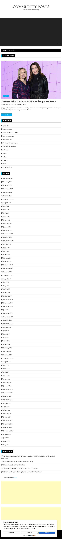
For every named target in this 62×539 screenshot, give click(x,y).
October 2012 (7, 355)
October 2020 (7, 237)
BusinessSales (7, 129)
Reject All (29, 532)
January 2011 (7, 417)
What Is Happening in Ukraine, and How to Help (18, 461)
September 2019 (8, 275)
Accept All (46, 532)
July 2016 (6, 331)
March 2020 (7, 254)
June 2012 (6, 369)
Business (6, 126)
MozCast (15, 477)
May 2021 (6, 213)
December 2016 (8, 313)
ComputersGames (8, 136)
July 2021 (6, 206)
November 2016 (8, 317)
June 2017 (6, 310)
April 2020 (6, 251)
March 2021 (7, 220)
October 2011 (7, 396)
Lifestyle (6, 96)
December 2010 (8, 420)
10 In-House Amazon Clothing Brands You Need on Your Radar (22, 472)
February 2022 (7, 182)
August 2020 (7, 244)
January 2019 (7, 296)
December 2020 (8, 230)
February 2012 (7, 382)
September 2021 (8, 199)
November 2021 (8, 192)
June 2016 (6, 334)
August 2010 (7, 434)
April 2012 (6, 376)
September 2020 (8, 241)
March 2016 (7, 344)
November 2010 (8, 424)
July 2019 (6, 282)
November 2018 (8, 303)
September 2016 (8, 324)
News (4, 153)
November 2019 (8, 268)
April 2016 (6, 341)
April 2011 (6, 407)
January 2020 (7, 261)
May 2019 (6, 286)
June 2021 (6, 210)
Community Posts (31, 7)
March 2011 (7, 410)
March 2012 (7, 379)
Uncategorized (7, 167)
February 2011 (7, 413)
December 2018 (8, 299)
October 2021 (7, 196)
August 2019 (7, 279)
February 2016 (7, 348)
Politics (5, 160)
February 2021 (7, 223)
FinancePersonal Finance (10, 143)
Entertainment (7, 139)
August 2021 (7, 203)
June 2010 (6, 441)
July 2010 (6, 438)
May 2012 (6, 372)
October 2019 (7, 272)
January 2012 (7, 386)
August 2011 (7, 403)
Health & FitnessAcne (9, 146)
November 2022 (8, 178)
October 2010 (7, 427)
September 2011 (8, 400)
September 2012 (8, 358)
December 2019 (8, 265)
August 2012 (7, 362)
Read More (7, 114)
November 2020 (8, 234)
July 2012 (6, 365)
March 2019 (7, 292)
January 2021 (7, 227)
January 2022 (7, 185)
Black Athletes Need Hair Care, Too (14, 465)
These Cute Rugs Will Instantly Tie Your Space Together (20, 468)
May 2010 (6, 445)
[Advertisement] (31, 30)
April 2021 (6, 216)
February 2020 (7, 258)
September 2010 (8, 431)
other (4, 157)
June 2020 (6, 248)
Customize (11, 532)
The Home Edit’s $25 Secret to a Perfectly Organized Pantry (28, 101)
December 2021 (8, 189)
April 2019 (6, 289)
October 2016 (7, 320)
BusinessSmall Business (10, 133)
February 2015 (7, 351)
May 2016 (6, 337)
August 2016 (7, 327)
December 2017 (8, 306)
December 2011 (8, 389)
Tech (4, 164)
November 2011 (8, 393)
